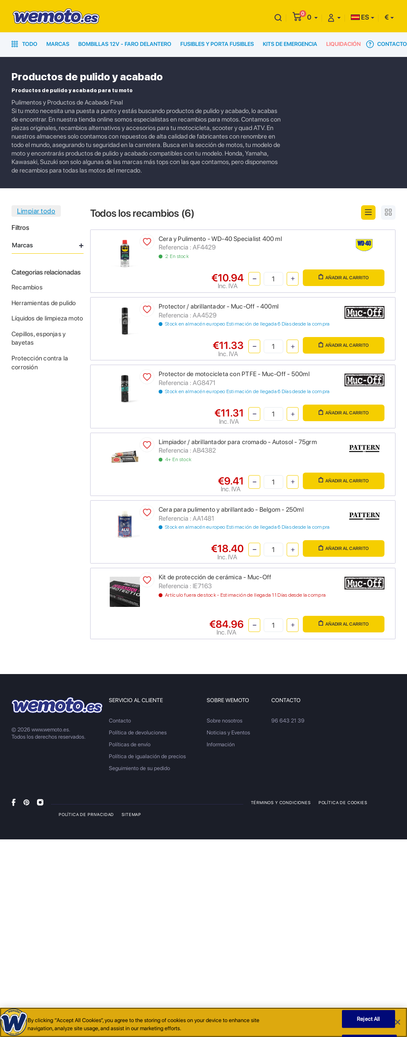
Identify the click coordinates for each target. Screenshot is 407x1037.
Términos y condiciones (281, 802)
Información (221, 744)
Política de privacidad (86, 814)
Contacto (386, 44)
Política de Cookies (343, 802)
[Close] (397, 1024)
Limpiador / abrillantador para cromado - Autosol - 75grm (238, 442)
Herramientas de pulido (43, 303)
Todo (24, 44)
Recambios (27, 287)
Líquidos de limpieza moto (47, 318)
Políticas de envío (130, 744)
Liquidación (343, 44)
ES (360, 17)
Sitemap (131, 814)
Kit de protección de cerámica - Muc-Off (215, 577)
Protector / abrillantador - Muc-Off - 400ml (219, 306)
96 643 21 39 (288, 720)
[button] (312, 17)
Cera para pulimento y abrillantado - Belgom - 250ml (231, 509)
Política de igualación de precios (147, 756)
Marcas (57, 44)
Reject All (368, 1020)
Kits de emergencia (290, 44)
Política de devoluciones (138, 732)
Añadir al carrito (344, 277)
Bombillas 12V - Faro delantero (124, 44)
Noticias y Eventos (228, 732)
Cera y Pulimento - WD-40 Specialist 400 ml (220, 239)
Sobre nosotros (224, 720)
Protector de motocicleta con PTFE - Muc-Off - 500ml (234, 374)
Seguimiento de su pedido (139, 768)
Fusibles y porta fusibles (217, 44)
